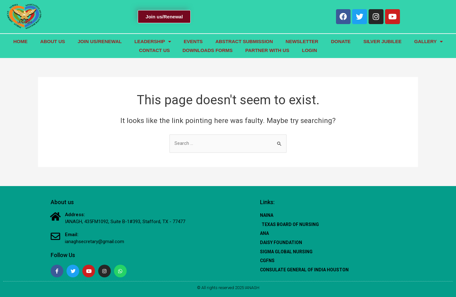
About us (52, 41)
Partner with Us (267, 50)
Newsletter (302, 41)
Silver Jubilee (382, 41)
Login (309, 50)
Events (193, 41)
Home (20, 41)
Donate (341, 41)
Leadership (152, 41)
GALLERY (428, 41)
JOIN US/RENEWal (100, 41)
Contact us (154, 50)
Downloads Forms (207, 50)
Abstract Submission (244, 41)
